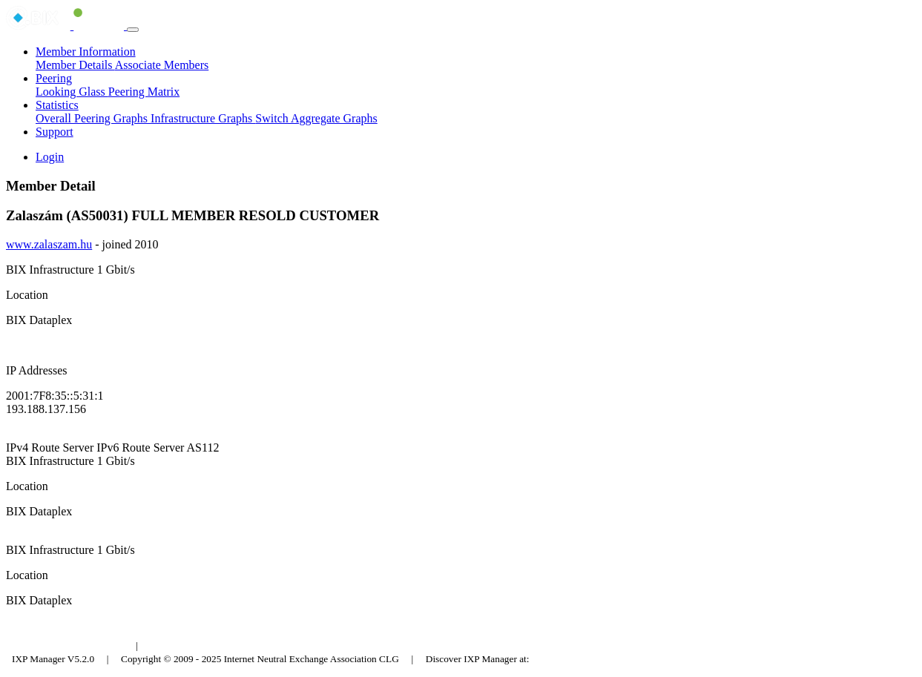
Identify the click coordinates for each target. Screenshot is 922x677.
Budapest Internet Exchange (69, 645)
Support (54, 131)
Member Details (75, 65)
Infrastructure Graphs (203, 118)
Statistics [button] (57, 105)
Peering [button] (54, 78)
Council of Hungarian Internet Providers (229, 645)
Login (50, 157)
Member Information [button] (86, 51)
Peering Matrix (144, 91)
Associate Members (162, 65)
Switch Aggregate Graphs (316, 118)
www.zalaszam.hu (49, 244)
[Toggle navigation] (133, 29)
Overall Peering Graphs (93, 118)
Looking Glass (72, 91)
